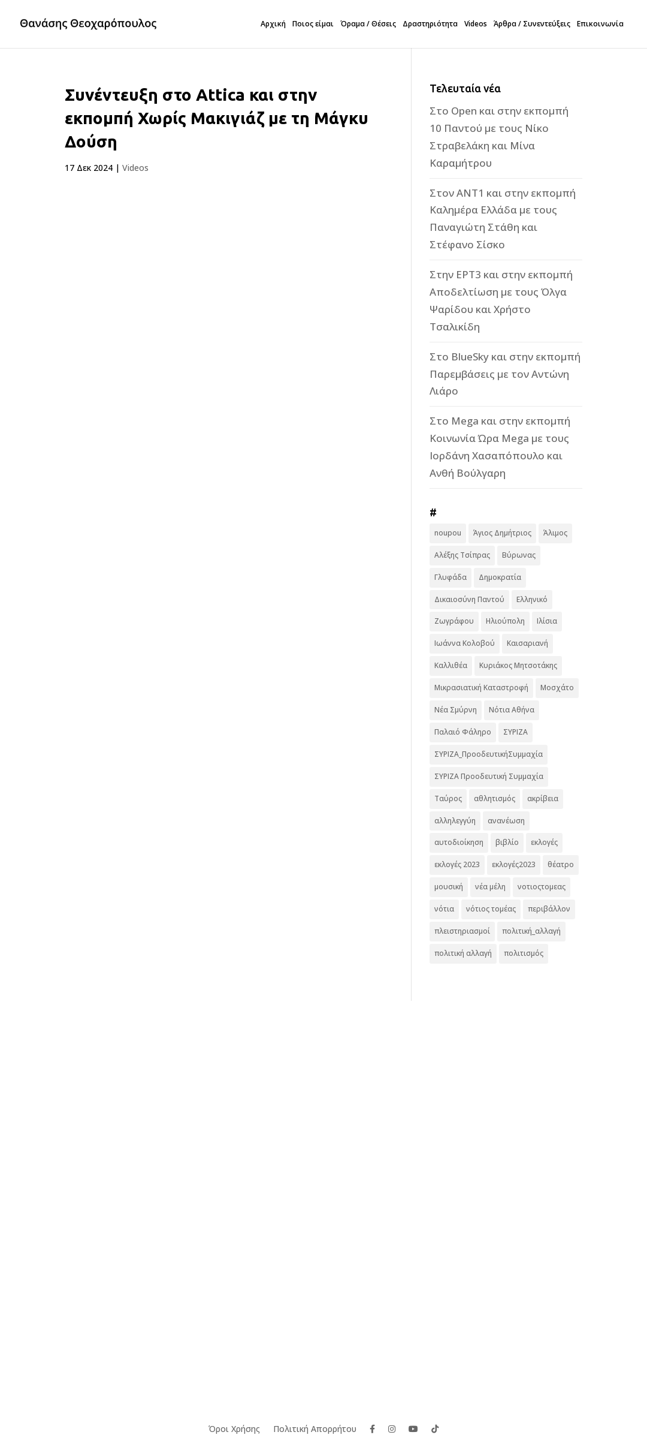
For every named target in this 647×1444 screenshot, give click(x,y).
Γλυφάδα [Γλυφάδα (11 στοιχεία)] (450, 577)
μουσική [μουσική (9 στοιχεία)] (448, 887)
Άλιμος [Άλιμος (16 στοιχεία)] (555, 533)
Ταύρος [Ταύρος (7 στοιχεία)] (448, 798)
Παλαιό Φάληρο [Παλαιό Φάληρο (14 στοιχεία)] (462, 732)
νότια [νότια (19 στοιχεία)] (444, 909)
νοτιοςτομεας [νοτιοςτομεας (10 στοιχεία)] (542, 887)
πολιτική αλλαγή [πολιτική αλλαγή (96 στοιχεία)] (463, 953)
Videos (475, 24)
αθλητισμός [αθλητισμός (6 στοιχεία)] (494, 798)
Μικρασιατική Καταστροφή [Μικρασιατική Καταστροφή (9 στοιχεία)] (481, 687)
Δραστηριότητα (430, 24)
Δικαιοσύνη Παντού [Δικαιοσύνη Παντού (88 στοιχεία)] (469, 599)
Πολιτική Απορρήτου (314, 1428)
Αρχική (273, 24)
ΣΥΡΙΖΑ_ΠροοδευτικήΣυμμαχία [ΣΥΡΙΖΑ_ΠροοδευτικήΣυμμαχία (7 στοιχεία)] (488, 754)
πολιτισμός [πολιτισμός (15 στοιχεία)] (523, 953)
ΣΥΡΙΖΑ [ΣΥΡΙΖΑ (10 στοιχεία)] (515, 732)
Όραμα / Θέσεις (368, 24)
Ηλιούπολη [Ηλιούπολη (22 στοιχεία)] (505, 621)
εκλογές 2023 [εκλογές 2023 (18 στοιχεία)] (457, 864)
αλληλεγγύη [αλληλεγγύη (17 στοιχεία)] (455, 821)
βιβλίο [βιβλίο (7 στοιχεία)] (507, 842)
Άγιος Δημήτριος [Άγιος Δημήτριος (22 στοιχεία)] (502, 533)
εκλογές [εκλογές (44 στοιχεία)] (544, 842)
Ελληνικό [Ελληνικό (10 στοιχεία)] (532, 599)
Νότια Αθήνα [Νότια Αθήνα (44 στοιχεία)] (511, 710)
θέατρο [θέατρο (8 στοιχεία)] (561, 864)
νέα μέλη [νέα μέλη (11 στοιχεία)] (490, 887)
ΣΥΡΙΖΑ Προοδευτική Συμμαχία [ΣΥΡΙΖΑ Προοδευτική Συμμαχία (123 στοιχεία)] (488, 776)
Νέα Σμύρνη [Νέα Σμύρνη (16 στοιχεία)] (455, 710)
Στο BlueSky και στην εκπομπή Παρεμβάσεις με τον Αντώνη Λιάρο (505, 374)
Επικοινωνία (600, 24)
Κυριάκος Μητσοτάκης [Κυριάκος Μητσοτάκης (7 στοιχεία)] (518, 665)
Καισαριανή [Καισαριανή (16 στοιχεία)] (527, 643)
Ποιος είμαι (313, 24)
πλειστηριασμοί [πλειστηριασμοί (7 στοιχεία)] (462, 931)
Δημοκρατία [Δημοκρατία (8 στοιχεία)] (500, 577)
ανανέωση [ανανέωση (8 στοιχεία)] (506, 821)
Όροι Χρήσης (234, 1428)
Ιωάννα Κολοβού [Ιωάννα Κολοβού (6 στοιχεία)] (464, 643)
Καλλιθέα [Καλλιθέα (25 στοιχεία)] (450, 665)
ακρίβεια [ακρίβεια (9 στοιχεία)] (542, 798)
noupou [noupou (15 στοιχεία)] (447, 533)
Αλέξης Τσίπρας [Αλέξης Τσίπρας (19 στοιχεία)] (462, 555)
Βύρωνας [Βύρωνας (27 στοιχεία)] (519, 555)
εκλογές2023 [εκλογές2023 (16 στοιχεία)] (514, 864)
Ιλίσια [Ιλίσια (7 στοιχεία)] (547, 621)
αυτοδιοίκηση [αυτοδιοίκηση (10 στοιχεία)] (458, 842)
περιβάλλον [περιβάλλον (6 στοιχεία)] (549, 909)
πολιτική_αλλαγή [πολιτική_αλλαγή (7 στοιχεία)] (531, 931)
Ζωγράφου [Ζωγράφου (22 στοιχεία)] (454, 621)
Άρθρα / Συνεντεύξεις (532, 24)
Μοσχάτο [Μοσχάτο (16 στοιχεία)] (557, 687)
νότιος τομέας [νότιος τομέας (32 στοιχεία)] (491, 909)
